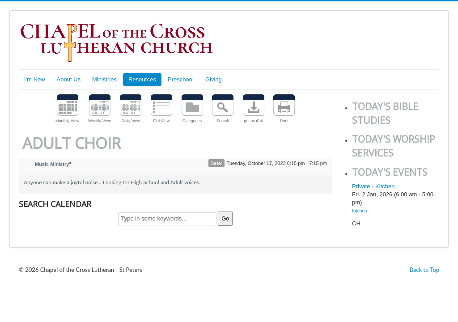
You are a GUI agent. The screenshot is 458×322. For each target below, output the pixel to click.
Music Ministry (52, 164)
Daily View (130, 121)
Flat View (161, 121)
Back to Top (424, 269)
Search (222, 121)
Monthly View (67, 121)
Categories (192, 121)
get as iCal (253, 121)
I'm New (34, 79)
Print (284, 121)
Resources (142, 79)
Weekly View (99, 121)
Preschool (181, 79)
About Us (69, 79)
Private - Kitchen (373, 186)
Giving (213, 79)
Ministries (104, 79)
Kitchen (359, 210)
